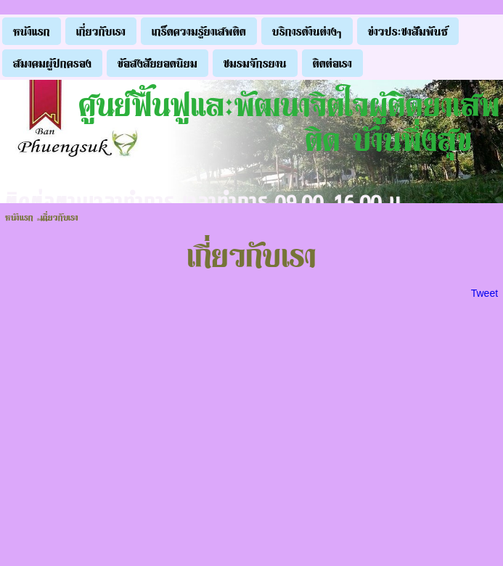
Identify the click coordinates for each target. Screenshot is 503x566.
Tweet (484, 293)
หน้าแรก (19, 216)
